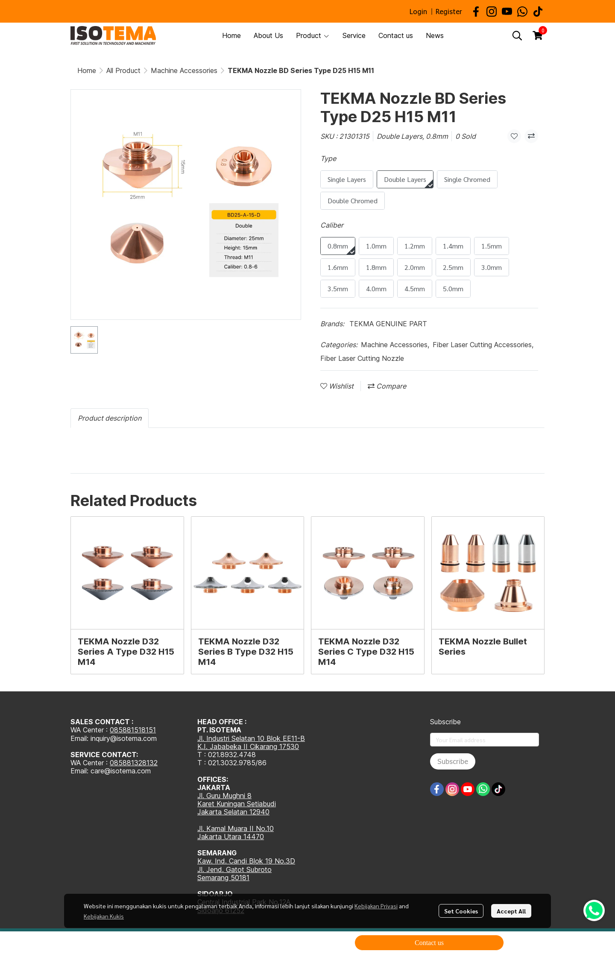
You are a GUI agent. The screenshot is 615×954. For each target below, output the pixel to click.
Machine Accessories (184, 70)
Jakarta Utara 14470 (230, 836)
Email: (80, 771)
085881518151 (133, 730)
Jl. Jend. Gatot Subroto (234, 869)
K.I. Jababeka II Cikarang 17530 (248, 746)
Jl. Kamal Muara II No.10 (235, 828)
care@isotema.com (121, 771)
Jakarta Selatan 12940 (233, 812)
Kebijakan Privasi (376, 906)
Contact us (429, 942)
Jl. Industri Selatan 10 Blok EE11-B (251, 738)
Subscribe (452, 761)
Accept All (511, 911)
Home (86, 70)
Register (449, 11)
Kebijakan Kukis (104, 916)
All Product (123, 70)
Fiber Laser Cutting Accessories (483, 344)
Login (418, 11)
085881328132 (134, 762)
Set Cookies (461, 911)
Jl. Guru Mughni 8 (224, 795)
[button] (517, 35)
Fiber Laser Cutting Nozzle (362, 358)
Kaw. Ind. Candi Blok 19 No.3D (246, 861)
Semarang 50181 (223, 877)
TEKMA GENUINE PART (388, 323)
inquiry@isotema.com (124, 738)
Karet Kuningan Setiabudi (236, 803)
